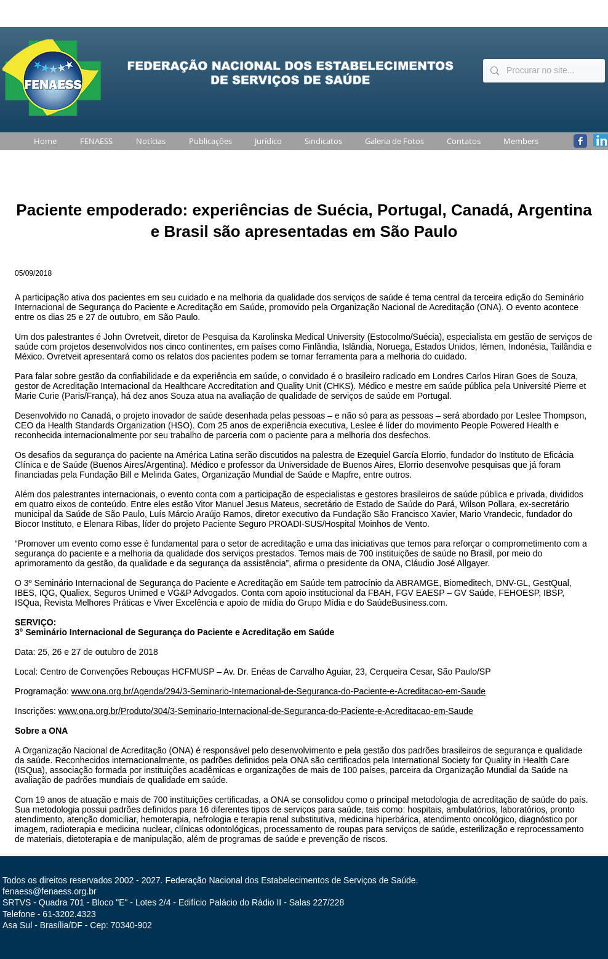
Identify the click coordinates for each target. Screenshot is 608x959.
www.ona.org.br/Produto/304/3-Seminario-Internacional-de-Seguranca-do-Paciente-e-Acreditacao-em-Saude (265, 711)
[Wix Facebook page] (580, 141)
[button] (94, 141)
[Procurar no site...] (542, 70)
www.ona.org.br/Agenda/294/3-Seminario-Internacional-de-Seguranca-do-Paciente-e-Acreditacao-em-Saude (278, 691)
